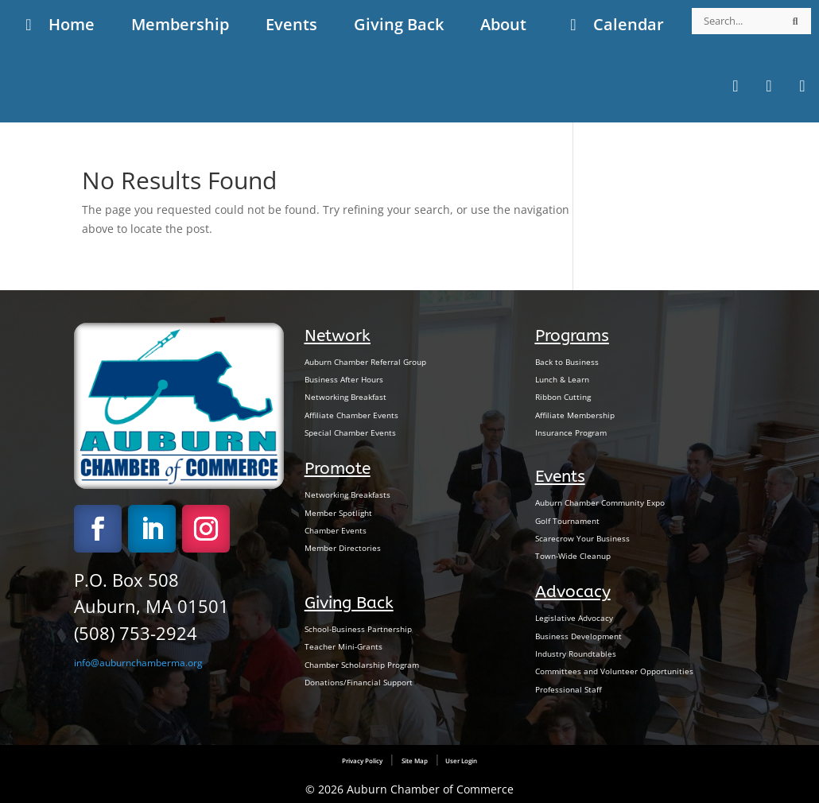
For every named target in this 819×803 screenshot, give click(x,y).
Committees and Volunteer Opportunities (614, 671)
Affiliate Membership (575, 415)
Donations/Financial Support (359, 682)
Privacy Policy (362, 760)
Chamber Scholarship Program (362, 664)
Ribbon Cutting (563, 396)
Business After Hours (344, 379)
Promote (338, 468)
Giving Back (349, 602)
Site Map (415, 760)
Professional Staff (568, 689)
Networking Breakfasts (347, 494)
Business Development (578, 636)
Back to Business (567, 361)
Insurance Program (571, 432)
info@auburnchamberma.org (138, 662)
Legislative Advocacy (574, 617)
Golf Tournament (567, 520)
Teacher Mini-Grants (343, 646)
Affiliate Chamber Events (351, 415)
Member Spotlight (338, 512)
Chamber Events (336, 530)
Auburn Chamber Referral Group (365, 361)
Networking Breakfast (345, 396)
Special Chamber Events (350, 432)
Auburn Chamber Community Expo (600, 502)
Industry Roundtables (575, 653)
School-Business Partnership (358, 628)
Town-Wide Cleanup (573, 555)
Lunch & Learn (562, 379)
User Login (460, 760)
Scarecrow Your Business (582, 538)
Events (560, 476)
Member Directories (343, 547)
